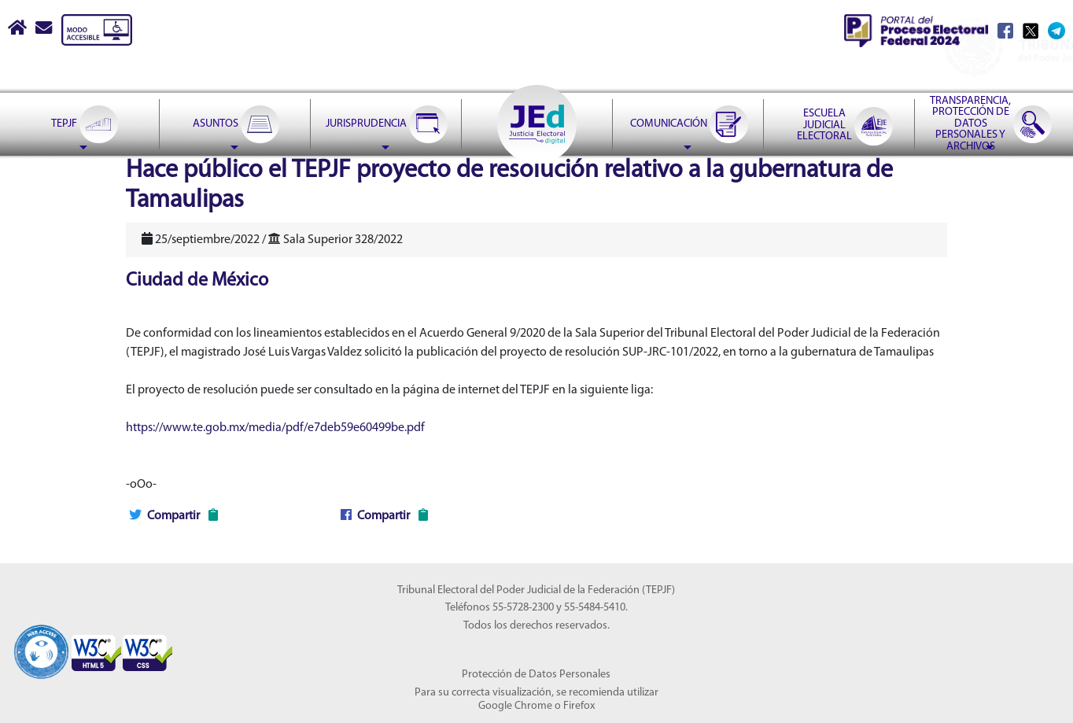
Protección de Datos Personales (536, 675)
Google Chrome (515, 706)
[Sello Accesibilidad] (41, 643)
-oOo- (141, 484)
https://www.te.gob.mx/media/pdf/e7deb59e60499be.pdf (275, 428)
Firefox (579, 706)
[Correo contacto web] (44, 30)
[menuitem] (83, 124)
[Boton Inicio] (18, 30)
